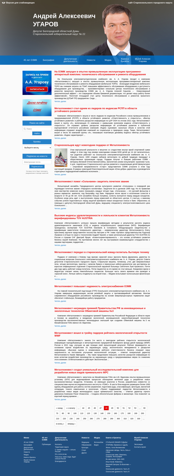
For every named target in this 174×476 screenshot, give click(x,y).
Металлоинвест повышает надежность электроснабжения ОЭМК (93, 286)
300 (118, 419)
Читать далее (60, 101)
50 (118, 408)
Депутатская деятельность (70, 60)
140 (101, 413)
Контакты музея (140, 447)
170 (122, 413)
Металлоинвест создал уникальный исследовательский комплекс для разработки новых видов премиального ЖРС (97, 371)
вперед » (71, 424)
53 (135, 408)
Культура (85, 448)
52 (129, 408)
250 (84, 419)
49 (112, 408)
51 (124, 408)
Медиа (108, 60)
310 (125, 419)
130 (95, 413)
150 (108, 413)
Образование (86, 445)
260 (91, 419)
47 (101, 408)
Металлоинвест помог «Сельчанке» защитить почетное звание (92, 181)
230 (71, 419)
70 (57, 413)
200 (142, 413)
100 (74, 413)
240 (77, 419)
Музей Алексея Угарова (142, 60)
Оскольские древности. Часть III (117, 469)
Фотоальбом (98, 442)
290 (111, 419)
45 (89, 408)
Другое (84, 453)
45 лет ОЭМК (30, 60)
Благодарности (60, 461)
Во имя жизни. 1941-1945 (115, 459)
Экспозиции (138, 444)
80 (63, 413)
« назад (59, 408)
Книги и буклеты (125, 60)
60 (144, 408)
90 (69, 413)
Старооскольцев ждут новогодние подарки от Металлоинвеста (92, 145)
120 (88, 413)
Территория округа (62, 447)
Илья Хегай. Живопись (114, 462)
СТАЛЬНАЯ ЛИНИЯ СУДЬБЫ (116, 442)
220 (64, 419)
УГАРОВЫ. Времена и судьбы (117, 445)
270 (98, 419)
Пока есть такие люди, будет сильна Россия (65, 458)
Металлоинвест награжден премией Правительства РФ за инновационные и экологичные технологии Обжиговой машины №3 (100, 309)
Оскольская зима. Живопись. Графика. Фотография (116, 455)
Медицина (85, 442)
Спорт (84, 450)
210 (57, 419)
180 (128, 413)
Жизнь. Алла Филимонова (115, 448)
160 (115, 413)
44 (83, 408)
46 (95, 408)
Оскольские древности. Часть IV (117, 472)
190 (135, 413)
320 (131, 419)
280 (104, 419)
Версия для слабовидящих (20, 3)
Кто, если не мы (61, 454)
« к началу (70, 408)
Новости (91, 60)
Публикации (46, 444)
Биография (48, 60)
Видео (96, 445)
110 (81, 413)
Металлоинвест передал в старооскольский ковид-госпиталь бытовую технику (102, 252)
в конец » (60, 424)
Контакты (58, 444)
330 (138, 419)
